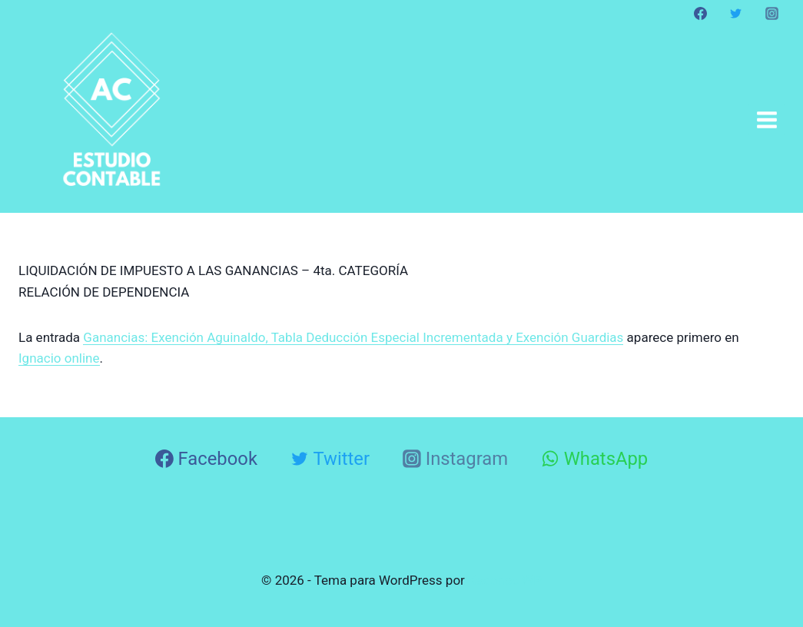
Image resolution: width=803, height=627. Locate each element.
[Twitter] (736, 13)
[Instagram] (771, 13)
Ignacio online (59, 358)
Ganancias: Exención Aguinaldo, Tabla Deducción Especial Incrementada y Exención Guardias (353, 337)
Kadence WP (505, 580)
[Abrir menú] (766, 119)
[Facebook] (701, 13)
